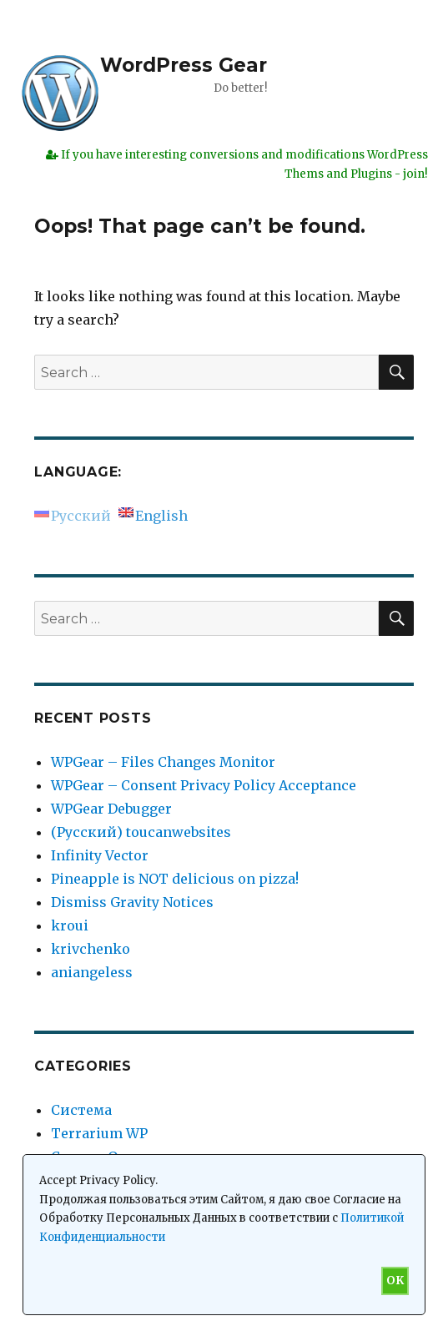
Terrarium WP (99, 1133)
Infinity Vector (99, 855)
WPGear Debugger (111, 808)
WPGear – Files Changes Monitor (163, 762)
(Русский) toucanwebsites (141, 832)
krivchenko (90, 948)
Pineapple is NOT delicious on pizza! (175, 878)
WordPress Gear (183, 65)
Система (81, 1110)
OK (395, 1280)
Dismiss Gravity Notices (132, 902)
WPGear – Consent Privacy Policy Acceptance (203, 785)
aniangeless (92, 972)
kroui (69, 925)
